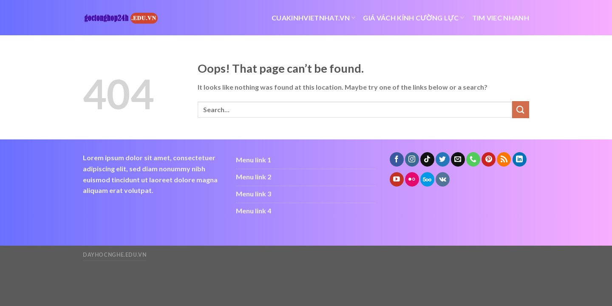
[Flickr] (412, 179)
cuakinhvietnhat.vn (313, 18)
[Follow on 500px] (427, 179)
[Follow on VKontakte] (443, 179)
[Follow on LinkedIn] (520, 159)
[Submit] (520, 109)
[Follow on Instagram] (412, 159)
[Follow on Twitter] (443, 159)
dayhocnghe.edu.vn (114, 255)
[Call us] (473, 159)
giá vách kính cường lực (413, 18)
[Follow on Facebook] (397, 159)
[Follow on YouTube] (397, 179)
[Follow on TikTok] (427, 159)
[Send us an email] (458, 159)
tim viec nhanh (500, 18)
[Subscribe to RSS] (504, 159)
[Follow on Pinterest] (489, 159)
